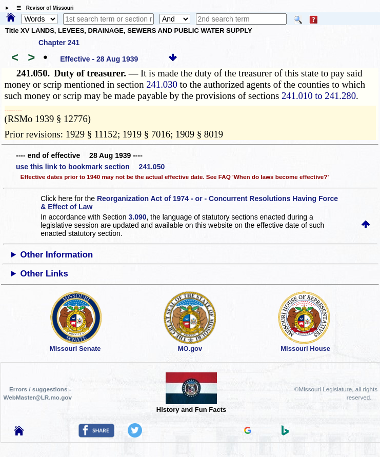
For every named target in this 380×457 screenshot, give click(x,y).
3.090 (137, 217)
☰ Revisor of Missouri (42, 8)
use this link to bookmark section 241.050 (90, 167)
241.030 (161, 84)
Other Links (44, 274)
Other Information (57, 255)
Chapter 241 (58, 42)
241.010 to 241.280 (319, 95)
